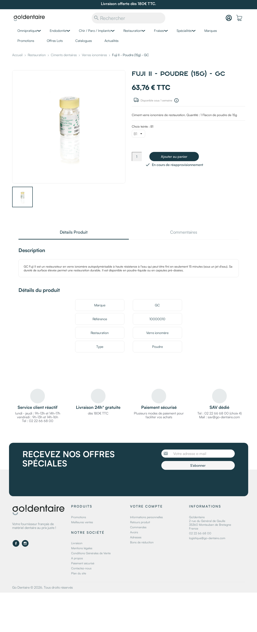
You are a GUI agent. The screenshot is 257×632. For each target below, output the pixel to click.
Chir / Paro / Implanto (95, 30)
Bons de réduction (142, 542)
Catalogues (83, 41)
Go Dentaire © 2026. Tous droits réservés (42, 587)
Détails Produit (73, 232)
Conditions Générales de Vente (91, 553)
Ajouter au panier (174, 156)
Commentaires (183, 232)
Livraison (76, 543)
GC (157, 305)
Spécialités (184, 30)
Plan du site (78, 573)
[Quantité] (137, 156)
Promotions (25, 41)
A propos (77, 558)
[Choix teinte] (138, 134)
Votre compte (146, 506)
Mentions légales (81, 548)
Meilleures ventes (82, 522)
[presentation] (196, 481)
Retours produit (140, 522)
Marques (210, 30)
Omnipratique (27, 30)
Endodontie (58, 30)
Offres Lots (55, 41)
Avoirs (134, 532)
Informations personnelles (146, 517)
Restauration (132, 30)
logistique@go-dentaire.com (207, 538)
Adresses (135, 537)
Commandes (138, 527)
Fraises (159, 30)
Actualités (111, 41)
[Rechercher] (128, 18)
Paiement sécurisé (82, 563)
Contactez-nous (81, 568)
